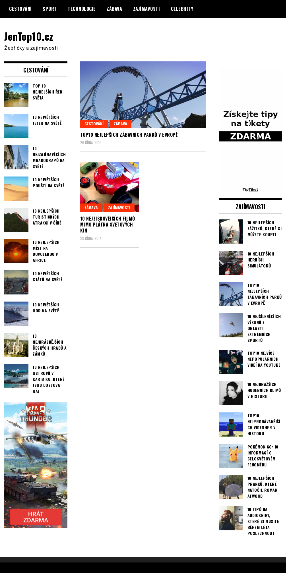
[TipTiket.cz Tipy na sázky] (250, 188)
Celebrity (182, 8)
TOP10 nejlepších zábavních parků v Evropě (129, 134)
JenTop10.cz (28, 35)
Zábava (114, 8)
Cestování (20, 8)
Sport (50, 8)
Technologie (82, 8)
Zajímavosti (146, 8)
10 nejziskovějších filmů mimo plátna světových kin (107, 224)
